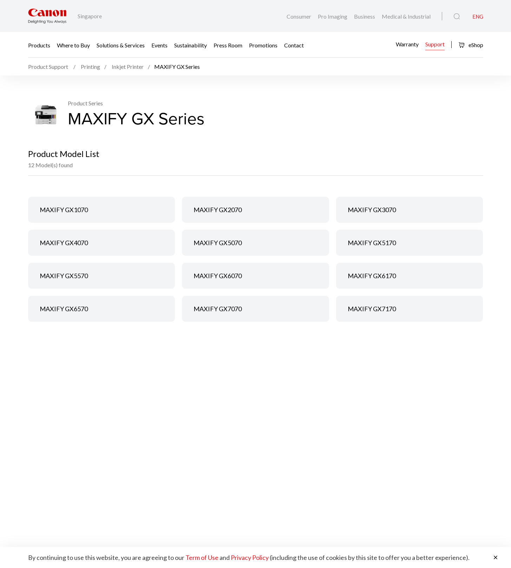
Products (39, 44)
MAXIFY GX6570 (64, 309)
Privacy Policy (250, 557)
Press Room (228, 44)
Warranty (407, 44)
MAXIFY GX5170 (372, 243)
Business (365, 16)
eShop (470, 44)
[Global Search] (456, 16)
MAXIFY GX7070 (218, 309)
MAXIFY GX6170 (372, 276)
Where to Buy (73, 44)
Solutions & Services (121, 44)
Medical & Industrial (406, 16)
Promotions (263, 44)
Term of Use (201, 557)
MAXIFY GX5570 (64, 276)
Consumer (299, 16)
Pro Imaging (333, 16)
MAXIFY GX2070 (218, 210)
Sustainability (190, 44)
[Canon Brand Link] (47, 16)
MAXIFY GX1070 (64, 210)
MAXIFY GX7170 (372, 309)
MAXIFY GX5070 (218, 243)
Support (435, 44)
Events (159, 44)
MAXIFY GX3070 (372, 210)
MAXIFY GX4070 (64, 243)
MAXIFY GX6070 (218, 276)
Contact (294, 44)
